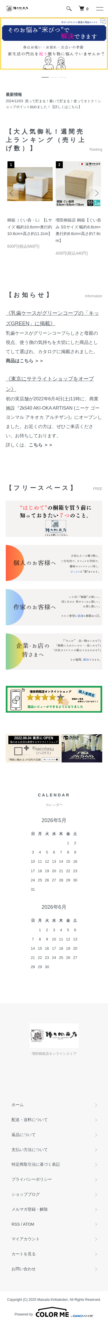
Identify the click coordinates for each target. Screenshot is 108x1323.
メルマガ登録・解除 (30, 1209)
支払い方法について (30, 1149)
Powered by (54, 1312)
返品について (24, 1134)
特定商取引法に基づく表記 (36, 1164)
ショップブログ (26, 1194)
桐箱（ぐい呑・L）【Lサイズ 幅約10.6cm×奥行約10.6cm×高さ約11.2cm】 (29, 227)
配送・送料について (30, 1119)
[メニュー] (99, 8)
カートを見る (24, 1254)
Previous (12, 192)
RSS (16, 1224)
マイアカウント (26, 1239)
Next (95, 192)
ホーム (18, 1104)
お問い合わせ (24, 1269)
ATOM (28, 1224)
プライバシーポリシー (32, 1179)
